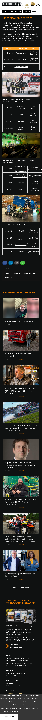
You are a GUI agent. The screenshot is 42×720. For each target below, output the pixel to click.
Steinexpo (20, 189)
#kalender (8, 278)
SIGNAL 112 (21, 60)
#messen (17, 273)
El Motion (20, 121)
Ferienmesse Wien (21, 67)
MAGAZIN (9, 666)
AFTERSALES (11, 663)
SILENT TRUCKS (20, 666)
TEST (13, 661)
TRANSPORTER (15, 11)
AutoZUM (20, 183)
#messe (7, 273)
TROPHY (17, 325)
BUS (7, 661)
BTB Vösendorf (20, 245)
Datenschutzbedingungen (9, 711)
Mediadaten (14, 644)
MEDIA (8, 656)
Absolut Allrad (21, 53)
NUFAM (21, 231)
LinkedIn (18, 686)
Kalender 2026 (11, 676)
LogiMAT (21, 114)
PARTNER (10, 691)
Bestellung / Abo (16, 647)
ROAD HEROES (19, 360)
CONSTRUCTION (22, 661)
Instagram (9, 686)
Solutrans (21, 252)
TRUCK (5, 11)
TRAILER (27, 11)
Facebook (9, 683)
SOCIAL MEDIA (12, 681)
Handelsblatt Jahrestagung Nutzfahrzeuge (20, 169)
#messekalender (30, 273)
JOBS (31, 663)
